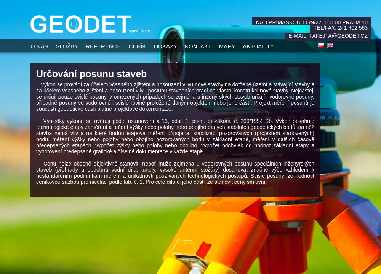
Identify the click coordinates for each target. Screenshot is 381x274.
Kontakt (198, 46)
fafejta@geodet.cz (338, 36)
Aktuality (258, 46)
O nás (39, 46)
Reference (103, 46)
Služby (67, 46)
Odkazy (165, 46)
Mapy (227, 46)
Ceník (137, 46)
